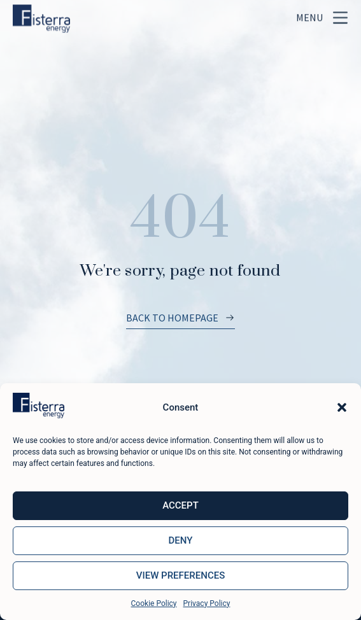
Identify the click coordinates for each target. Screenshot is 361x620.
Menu (309, 14)
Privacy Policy (206, 603)
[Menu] (340, 14)
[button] (342, 407)
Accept (180, 505)
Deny (181, 540)
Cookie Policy (154, 603)
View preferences (180, 575)
